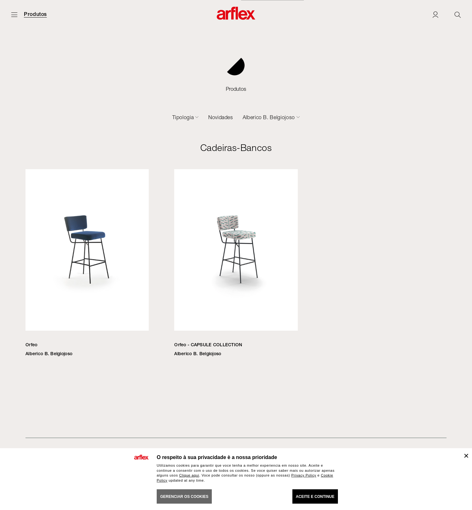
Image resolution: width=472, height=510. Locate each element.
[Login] (435, 14)
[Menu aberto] (14, 14)
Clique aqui (189, 475)
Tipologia (183, 117)
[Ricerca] (457, 14)
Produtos (35, 14)
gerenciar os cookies (184, 496)
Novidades (220, 117)
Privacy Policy (304, 475)
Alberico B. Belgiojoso (269, 117)
